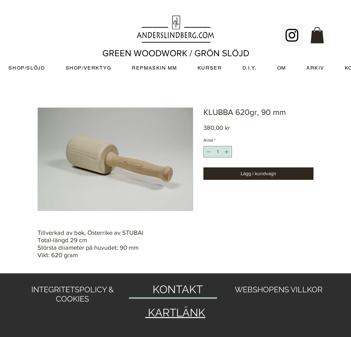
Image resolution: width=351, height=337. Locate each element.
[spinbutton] (217, 151)
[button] (317, 35)
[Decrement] (208, 151)
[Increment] (227, 151)
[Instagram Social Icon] (292, 35)
